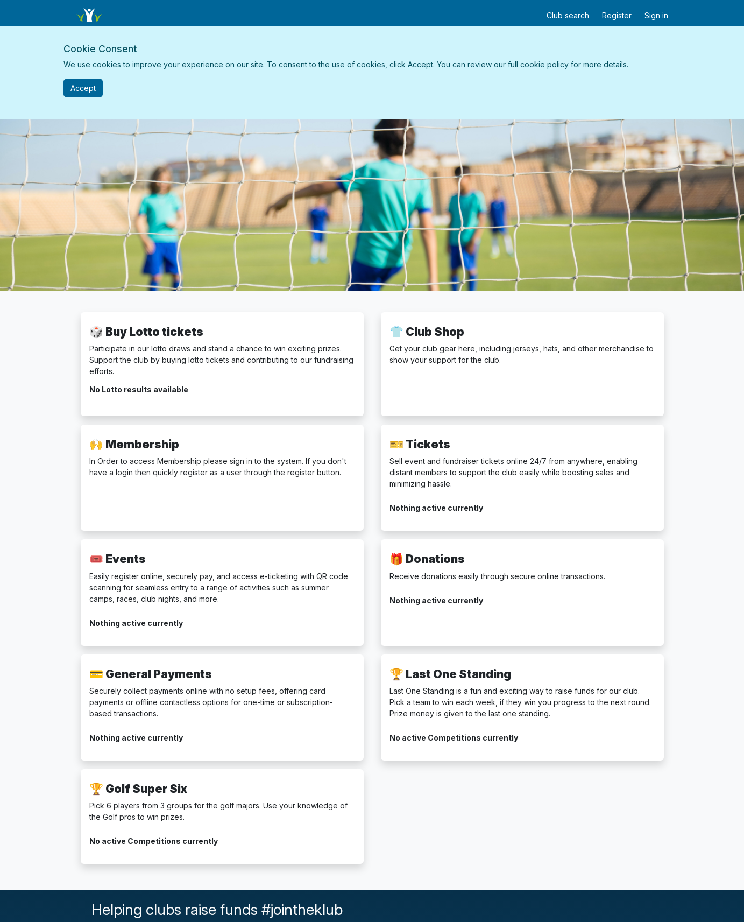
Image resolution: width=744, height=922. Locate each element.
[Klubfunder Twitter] (476, 916)
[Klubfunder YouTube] (485, 916)
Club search (568, 15)
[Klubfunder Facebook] (481, 916)
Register (617, 15)
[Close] (83, 88)
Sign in (656, 15)
